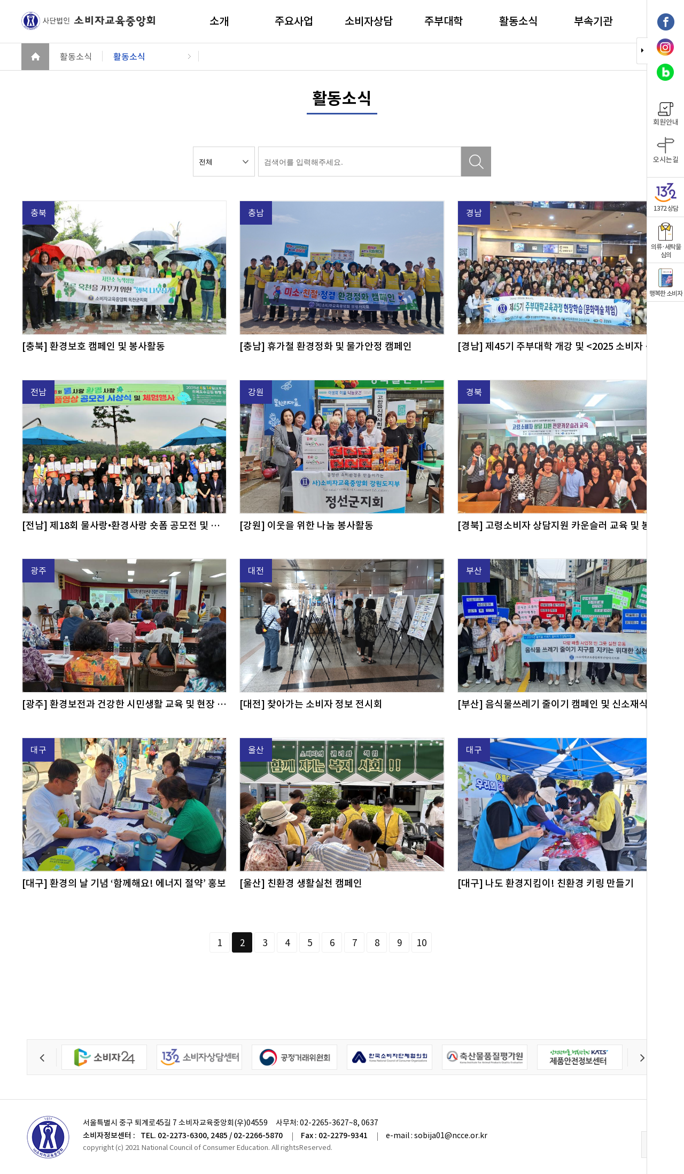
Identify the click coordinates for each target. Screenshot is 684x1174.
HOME (35, 57)
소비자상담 (369, 21)
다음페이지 (443, 942)
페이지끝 (465, 942)
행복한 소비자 (665, 282)
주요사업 (294, 21)
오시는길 (666, 150)
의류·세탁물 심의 (666, 240)
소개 (219, 21)
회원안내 (666, 114)
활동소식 (518, 21)
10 (421, 943)
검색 (476, 162)
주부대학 (443, 21)
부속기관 (593, 21)
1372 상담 (666, 197)
